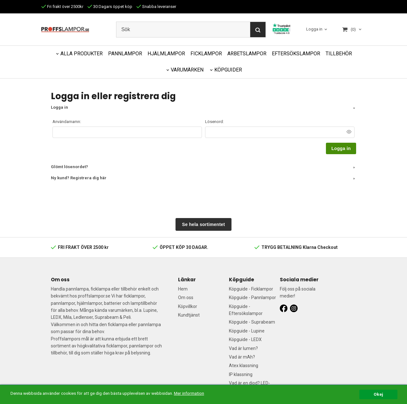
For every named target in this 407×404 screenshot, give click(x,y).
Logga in (314, 29)
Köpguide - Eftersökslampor (246, 310)
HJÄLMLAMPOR (166, 54)
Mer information (189, 393)
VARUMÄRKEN (187, 70)
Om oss (185, 297)
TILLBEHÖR (339, 54)
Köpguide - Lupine (247, 330)
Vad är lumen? (243, 348)
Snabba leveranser (156, 6)
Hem (183, 288)
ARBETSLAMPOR (246, 54)
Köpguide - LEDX (245, 339)
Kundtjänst (189, 315)
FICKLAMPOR (206, 54)
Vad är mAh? (242, 356)
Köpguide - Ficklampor (251, 288)
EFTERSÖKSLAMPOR (296, 54)
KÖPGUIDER (228, 70)
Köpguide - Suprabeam (252, 322)
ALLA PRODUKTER (81, 54)
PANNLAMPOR (125, 54)
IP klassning (240, 374)
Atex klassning (243, 365)
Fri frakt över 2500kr (62, 6)
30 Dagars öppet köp (109, 6)
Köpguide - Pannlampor (252, 297)
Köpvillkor (187, 306)
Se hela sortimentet (203, 224)
